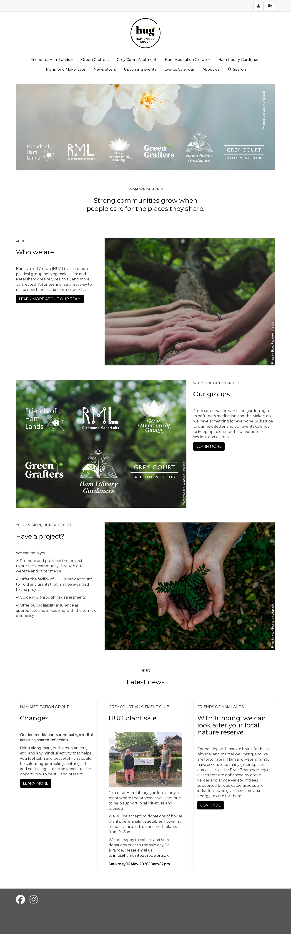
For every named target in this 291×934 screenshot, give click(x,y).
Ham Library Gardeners (239, 59)
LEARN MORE (209, 446)
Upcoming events (140, 69)
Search (237, 69)
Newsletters (105, 69)
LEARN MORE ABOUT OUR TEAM (50, 299)
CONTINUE (210, 805)
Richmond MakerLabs (65, 69)
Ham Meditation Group (187, 59)
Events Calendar (179, 69)
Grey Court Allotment (137, 59)
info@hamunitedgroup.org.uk (141, 855)
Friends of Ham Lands (52, 59)
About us (211, 69)
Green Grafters (94, 59)
